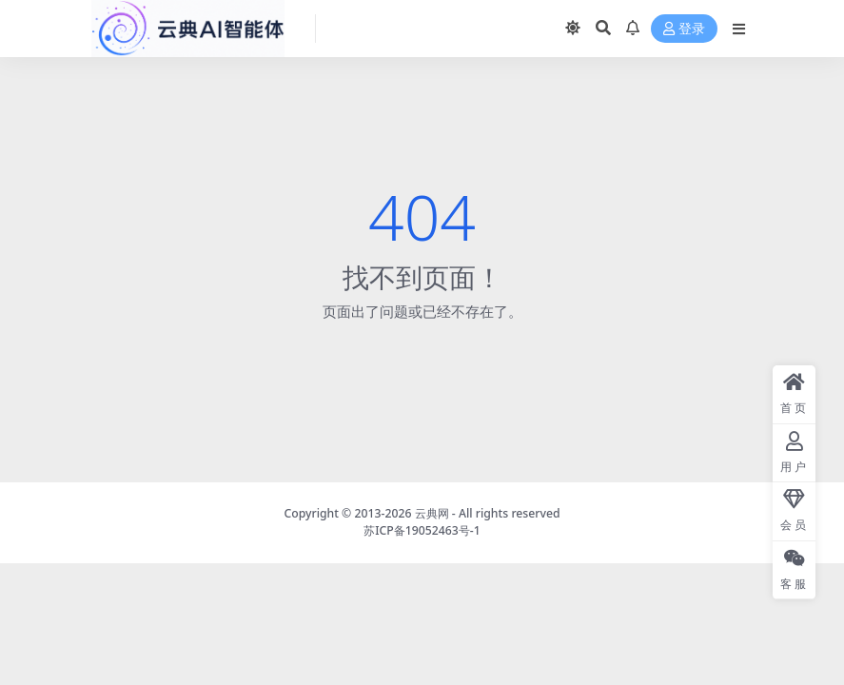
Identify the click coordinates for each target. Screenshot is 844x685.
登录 (684, 29)
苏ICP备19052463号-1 (422, 530)
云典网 (432, 513)
